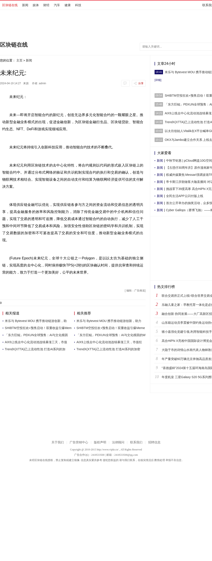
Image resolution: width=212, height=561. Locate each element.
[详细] (158, 80)
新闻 (25, 5)
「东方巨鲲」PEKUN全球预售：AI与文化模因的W (111, 335)
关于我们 (57, 442)
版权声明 (100, 442)
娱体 (36, 5)
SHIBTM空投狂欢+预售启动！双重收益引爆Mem (38, 328)
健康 (67, 5)
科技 (78, 5)
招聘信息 (154, 442)
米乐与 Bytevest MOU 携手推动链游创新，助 (36, 321)
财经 (46, 5)
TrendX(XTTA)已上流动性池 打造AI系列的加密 (108, 349)
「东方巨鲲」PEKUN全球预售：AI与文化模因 (36, 335)
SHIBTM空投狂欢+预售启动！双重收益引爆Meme (110, 328)
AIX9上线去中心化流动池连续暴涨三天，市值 (36, 342)
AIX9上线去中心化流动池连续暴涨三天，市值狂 (109, 342)
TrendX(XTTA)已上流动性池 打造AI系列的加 (35, 349)
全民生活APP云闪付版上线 (184, 196)
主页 (19, 60)
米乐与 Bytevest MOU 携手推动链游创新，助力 (108, 321)
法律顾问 (118, 442)
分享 (141, 83)
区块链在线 (10, 5)
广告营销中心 (79, 442)
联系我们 (136, 442)
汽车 (57, 5)
